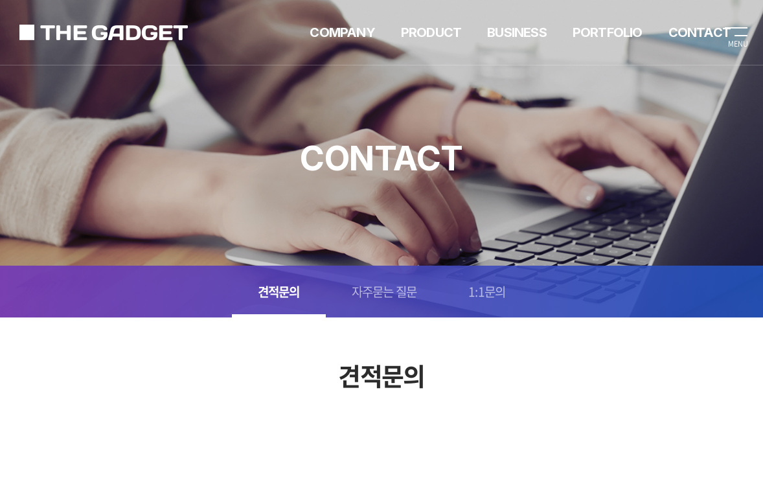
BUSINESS (517, 32)
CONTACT (699, 32)
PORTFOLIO (608, 32)
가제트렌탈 (103, 32)
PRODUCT (431, 32)
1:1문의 (486, 291)
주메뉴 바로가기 (0, 0)
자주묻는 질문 (384, 291)
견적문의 (279, 291)
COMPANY (342, 32)
